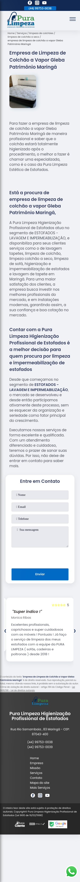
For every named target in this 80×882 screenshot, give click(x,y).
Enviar (40, 574)
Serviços (36, 773)
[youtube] (44, 3)
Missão (35, 768)
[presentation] (40, 557)
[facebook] (30, 3)
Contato (36, 778)
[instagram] (37, 3)
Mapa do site (39, 783)
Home (34, 758)
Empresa (36, 763)
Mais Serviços (40, 788)
